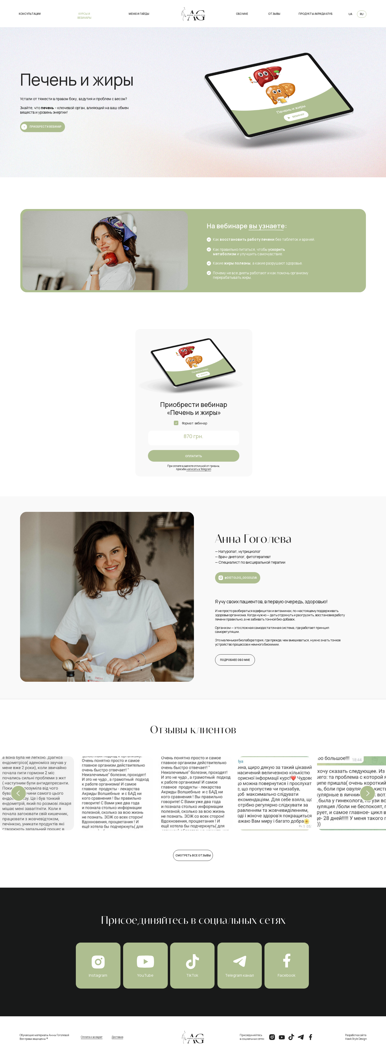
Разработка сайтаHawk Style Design (356, 1037)
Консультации (30, 14)
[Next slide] (367, 793)
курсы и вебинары (84, 16)
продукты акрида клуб (315, 14)
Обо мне (242, 14)
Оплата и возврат (92, 1037)
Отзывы (274, 14)
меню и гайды (139, 14)
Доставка (117, 1037)
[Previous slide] (18, 793)
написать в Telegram (198, 469)
